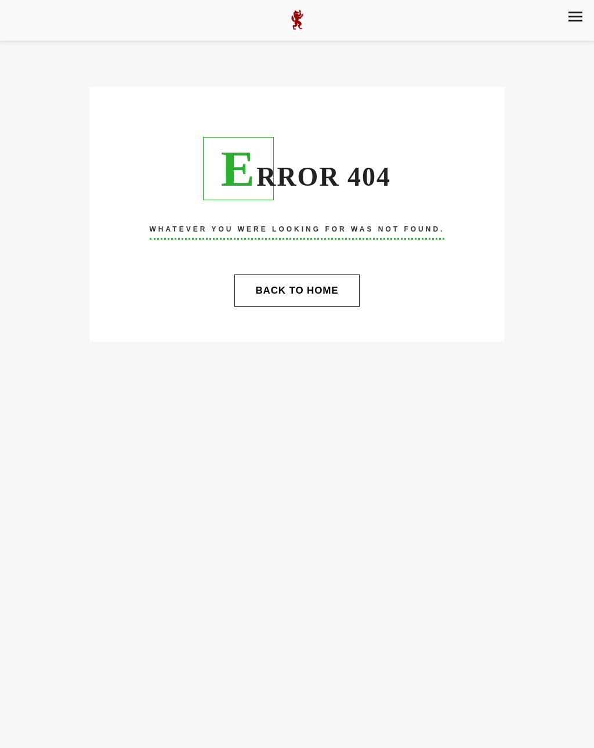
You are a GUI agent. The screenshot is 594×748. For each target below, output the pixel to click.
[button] (575, 16)
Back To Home (296, 290)
